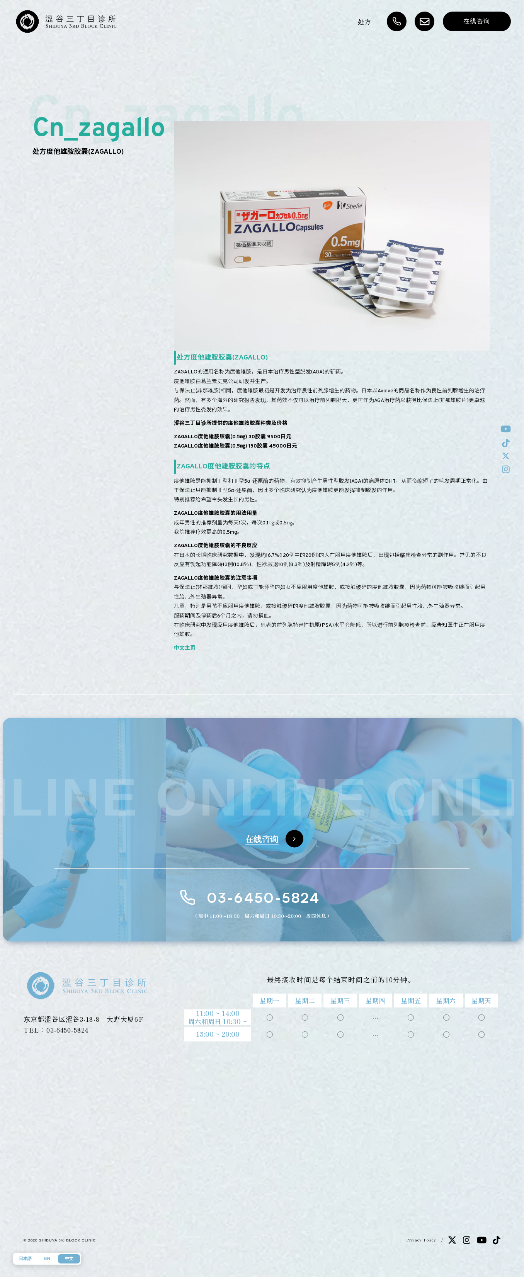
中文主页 (185, 648)
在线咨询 (476, 21)
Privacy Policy (421, 1240)
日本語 (25, 1258)
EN (47, 1258)
